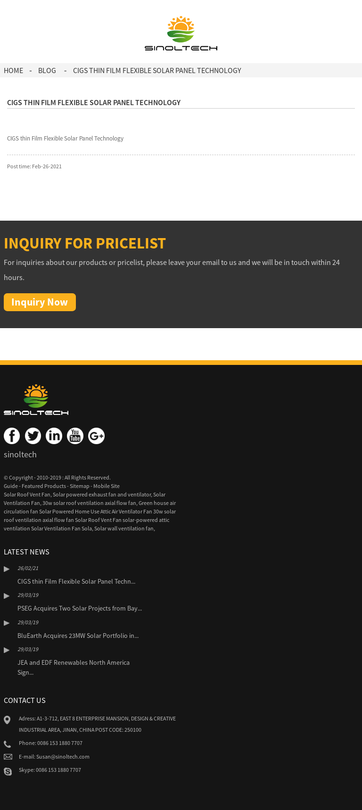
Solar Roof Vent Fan (27, 494)
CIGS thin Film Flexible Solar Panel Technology (157, 70)
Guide (11, 485)
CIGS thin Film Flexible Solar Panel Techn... (76, 581)
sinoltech (20, 454)
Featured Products (44, 485)
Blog (47, 70)
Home (13, 70)
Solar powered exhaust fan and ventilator (102, 494)
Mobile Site (106, 485)
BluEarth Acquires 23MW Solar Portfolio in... (78, 635)
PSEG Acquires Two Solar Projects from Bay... (79, 608)
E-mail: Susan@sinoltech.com (54, 756)
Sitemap (80, 485)
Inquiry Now (39, 301)
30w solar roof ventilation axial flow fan (89, 502)
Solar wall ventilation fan (124, 528)
